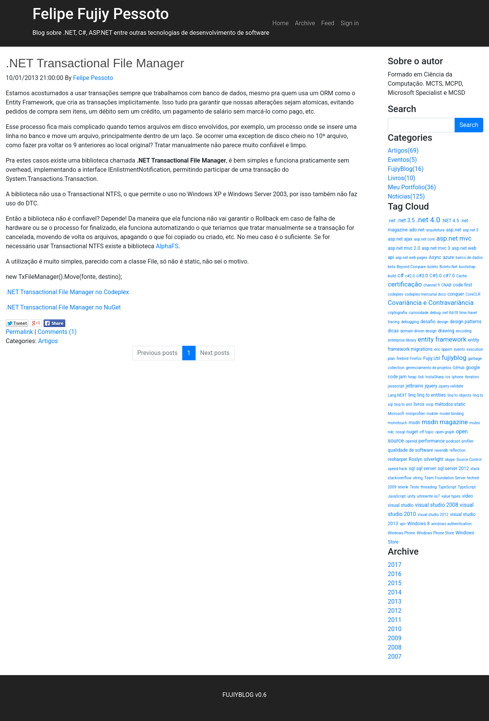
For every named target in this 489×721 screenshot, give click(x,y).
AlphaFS (167, 246)
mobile (432, 414)
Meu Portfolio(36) (412, 187)
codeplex (395, 294)
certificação (405, 284)
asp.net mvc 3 (436, 248)
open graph (444, 432)
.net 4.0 (428, 219)
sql (412, 468)
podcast (453, 441)
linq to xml (403, 404)
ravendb (441, 450)
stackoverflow (399, 478)
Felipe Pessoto (93, 77)
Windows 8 (418, 523)
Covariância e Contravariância (431, 302)
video (467, 496)
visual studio (400, 505)
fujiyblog (454, 357)
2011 (395, 619)
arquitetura (435, 230)
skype (450, 459)
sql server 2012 (453, 468)
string (418, 478)
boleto (432, 267)
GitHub (459, 368)
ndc (391, 432)
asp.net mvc (453, 238)
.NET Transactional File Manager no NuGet (63, 307)
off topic (426, 432)
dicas (393, 331)
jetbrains (414, 386)
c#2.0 (410, 276)
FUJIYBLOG (238, 694)
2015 (395, 583)
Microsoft (396, 414)
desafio (428, 321)
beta (391, 267)
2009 (395, 638)
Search (469, 125)
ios (447, 377)
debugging (410, 322)
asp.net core (424, 239)
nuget (412, 432)
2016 (395, 574)
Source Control (469, 459)
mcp (430, 404)
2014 (395, 592)
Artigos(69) (403, 150)
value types (450, 496)
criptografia (397, 313)
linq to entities (431, 395)
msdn (414, 422)
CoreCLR (473, 294)
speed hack (397, 469)
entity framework (442, 339)
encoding (463, 331)
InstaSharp (435, 377)
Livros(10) (401, 178)
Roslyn (416, 459)
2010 (395, 629)
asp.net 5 (470, 230)
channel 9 (431, 285)
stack (474, 469)
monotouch (397, 423)
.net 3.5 (406, 220)
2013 (395, 601)
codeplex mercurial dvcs (425, 294)
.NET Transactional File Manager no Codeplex (67, 292)
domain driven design (418, 331)
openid (411, 441)
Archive (305, 23)
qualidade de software (410, 450)
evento (459, 349)
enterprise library (402, 340)
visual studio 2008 (436, 505)
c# (401, 275)
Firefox (416, 358)
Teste (414, 487)
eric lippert (443, 349)
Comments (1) (56, 331)
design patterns (466, 321)
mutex (475, 423)
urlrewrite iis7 (428, 496)
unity (411, 496)
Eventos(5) (402, 159)
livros (418, 404)
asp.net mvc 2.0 (404, 248)
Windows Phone (401, 533)
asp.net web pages (411, 258)
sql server (426, 468)
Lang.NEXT (397, 395)
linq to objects (459, 395)
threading (429, 487)
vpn (403, 524)
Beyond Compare (411, 267)
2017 (395, 564)
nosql (400, 432)
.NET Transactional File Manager (95, 63)
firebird (402, 358)
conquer (455, 294)
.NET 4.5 (450, 220)
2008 (395, 647)
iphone (457, 377)
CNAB (446, 285)
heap (412, 377)
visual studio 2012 (433, 515)
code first (462, 285)
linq (412, 395)
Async (435, 257)
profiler (467, 441)
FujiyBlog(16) (406, 169)
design (443, 322)
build (392, 276)
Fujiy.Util (431, 358)
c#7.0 (449, 275)
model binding (452, 414)
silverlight (433, 459)
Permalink (19, 331)
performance (431, 441)
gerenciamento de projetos (428, 368)
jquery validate (451, 386)
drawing (446, 331)
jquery (431, 386)
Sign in (349, 23)
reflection (458, 450)
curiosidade (419, 313)
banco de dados (469, 258)
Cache (461, 276)
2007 (395, 656)
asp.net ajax (400, 239)
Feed (328, 23)
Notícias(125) (406, 196)
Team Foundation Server (445, 478)
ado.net (416, 230)
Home (280, 23)
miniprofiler (415, 414)
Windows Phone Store (435, 533)
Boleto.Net (449, 267)
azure (448, 257)
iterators (472, 377)
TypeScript (447, 487)
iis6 (421, 377)
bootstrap (467, 267)
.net (391, 220)
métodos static (450, 404)
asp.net (453, 230)
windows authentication (451, 524)
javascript (396, 386)
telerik (403, 487)
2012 (395, 610)
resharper (397, 459)
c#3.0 (422, 275)
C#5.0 (435, 275)
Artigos (48, 341)
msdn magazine (445, 422)
